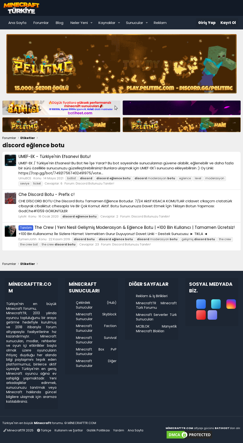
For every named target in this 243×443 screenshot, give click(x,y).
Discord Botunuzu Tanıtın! (95, 183)
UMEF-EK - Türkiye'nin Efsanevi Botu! (55, 156)
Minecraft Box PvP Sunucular (96, 351)
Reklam (160, 22)
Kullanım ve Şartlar (69, 430)
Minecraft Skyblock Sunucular (96, 316)
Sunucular (134, 22)
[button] (91, 22)
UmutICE (25, 178)
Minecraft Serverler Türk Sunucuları (156, 317)
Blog (59, 22)
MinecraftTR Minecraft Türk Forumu (156, 305)
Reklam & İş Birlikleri (152, 296)
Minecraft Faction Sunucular (96, 328)
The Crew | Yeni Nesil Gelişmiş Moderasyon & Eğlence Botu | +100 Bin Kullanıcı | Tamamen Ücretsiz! (127, 227)
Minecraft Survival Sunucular (96, 340)
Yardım (118, 430)
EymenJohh (28, 239)
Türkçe (44, 430)
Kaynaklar (106, 22)
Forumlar (41, 22)
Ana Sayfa (17, 22)
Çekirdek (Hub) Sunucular (96, 305)
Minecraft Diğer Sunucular (96, 363)
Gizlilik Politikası (98, 430)
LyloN (22, 216)
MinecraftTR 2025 (18, 430)
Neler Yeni (79, 22)
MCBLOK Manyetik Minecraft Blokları (156, 328)
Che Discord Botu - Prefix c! (47, 194)
